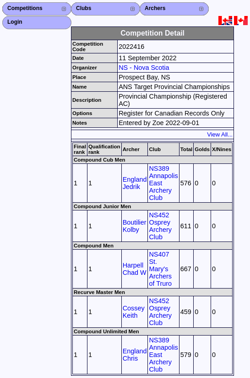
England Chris (135, 354)
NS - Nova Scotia (144, 67)
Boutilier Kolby (135, 226)
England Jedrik (135, 183)
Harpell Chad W (135, 269)
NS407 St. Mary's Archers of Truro (160, 269)
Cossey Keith (134, 311)
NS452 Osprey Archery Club (160, 226)
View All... (220, 134)
